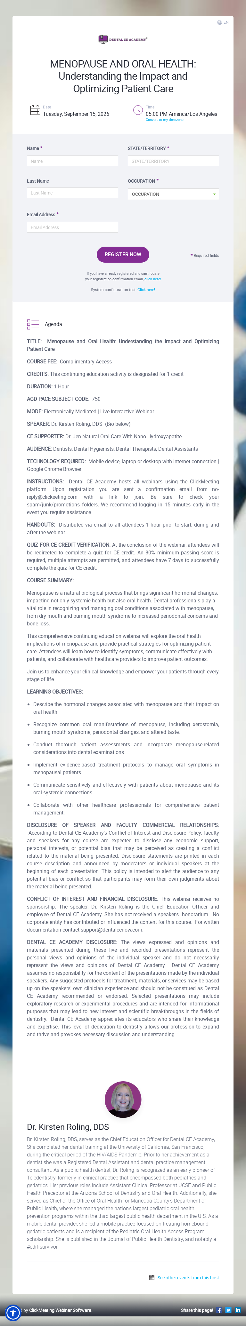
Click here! (146, 289)
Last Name (38, 181)
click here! (152, 278)
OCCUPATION (141, 181)
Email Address (41, 214)
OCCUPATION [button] (145, 194)
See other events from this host (184, 1277)
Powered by (48, 1310)
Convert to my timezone (165, 119)
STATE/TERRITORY (147, 148)
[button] (13, 1313)
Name (33, 148)
